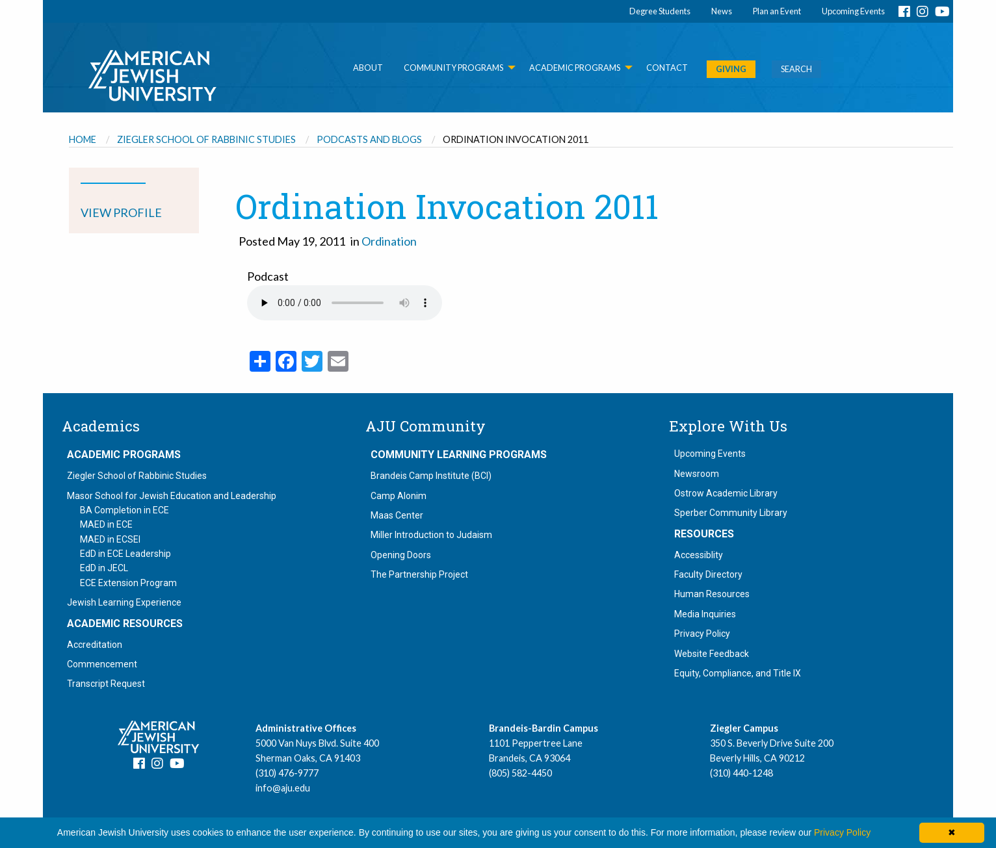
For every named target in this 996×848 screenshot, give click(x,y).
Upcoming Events (853, 11)
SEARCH (796, 69)
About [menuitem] (368, 67)
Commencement (102, 664)
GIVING (731, 69)
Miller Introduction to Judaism (431, 535)
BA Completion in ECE (124, 510)
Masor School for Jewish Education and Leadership (171, 496)
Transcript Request (106, 683)
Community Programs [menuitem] (453, 67)
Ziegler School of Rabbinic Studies (206, 139)
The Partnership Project (419, 574)
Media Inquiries (705, 614)
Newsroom (696, 474)
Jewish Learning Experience (124, 602)
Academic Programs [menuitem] (574, 67)
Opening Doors (401, 555)
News (721, 11)
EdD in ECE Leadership (125, 553)
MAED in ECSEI (110, 539)
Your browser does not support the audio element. (344, 302)
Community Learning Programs (459, 455)
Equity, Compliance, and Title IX (737, 673)
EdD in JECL (104, 568)
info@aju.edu (283, 787)
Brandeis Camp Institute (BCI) (431, 475)
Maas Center (397, 515)
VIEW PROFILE (121, 212)
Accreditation (94, 644)
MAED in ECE (106, 524)
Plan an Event (777, 11)
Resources (704, 534)
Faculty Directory (708, 574)
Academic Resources (125, 624)
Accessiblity (698, 555)
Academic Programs (124, 455)
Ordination (389, 241)
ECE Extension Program (128, 583)
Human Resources (712, 594)
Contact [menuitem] (667, 67)
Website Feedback (711, 654)
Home (82, 139)
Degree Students (659, 11)
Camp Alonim (398, 496)
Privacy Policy (702, 633)
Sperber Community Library (730, 513)
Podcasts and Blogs (369, 139)
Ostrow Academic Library (726, 493)
